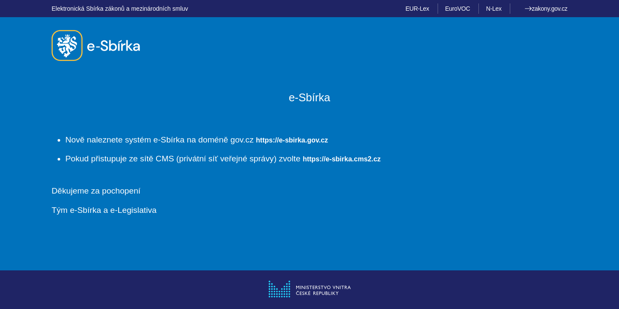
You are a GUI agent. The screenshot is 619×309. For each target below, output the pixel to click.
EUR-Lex (417, 8)
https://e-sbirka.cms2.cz (341, 159)
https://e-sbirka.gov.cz (292, 140)
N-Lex (494, 8)
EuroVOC (457, 8)
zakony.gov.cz (546, 8)
